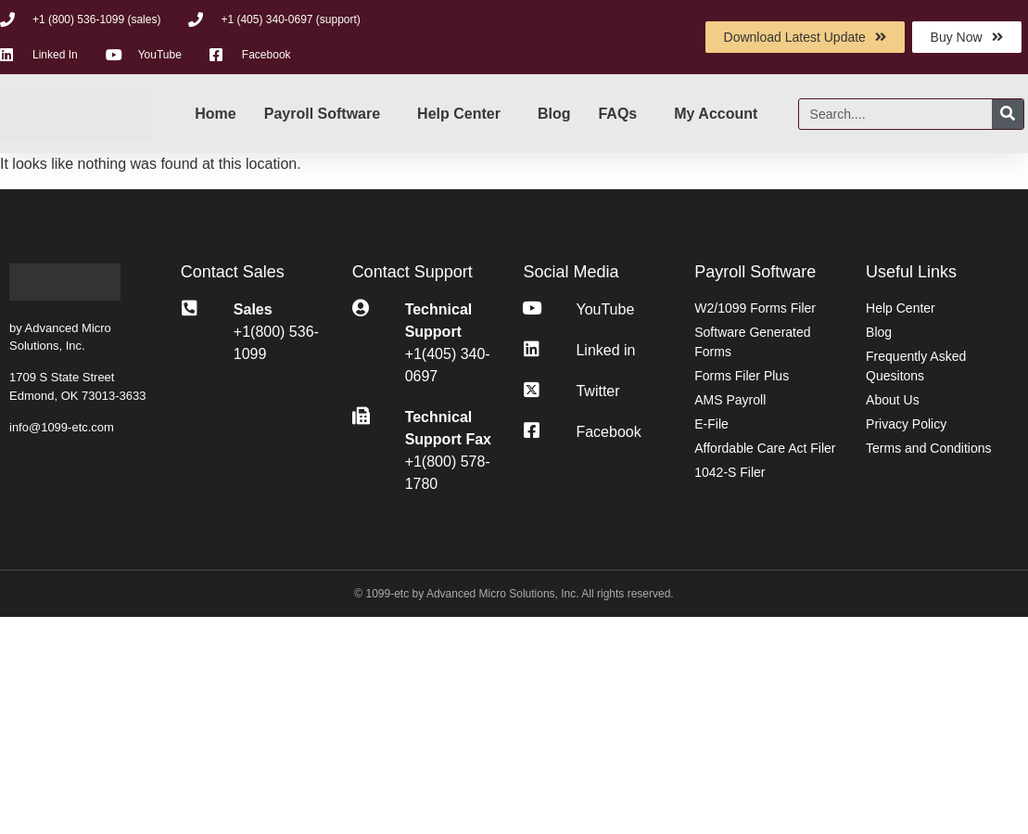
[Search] (1007, 114)
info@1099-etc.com (61, 427)
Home (215, 114)
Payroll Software (322, 114)
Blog (554, 114)
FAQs (617, 114)
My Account (715, 114)
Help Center (459, 114)
